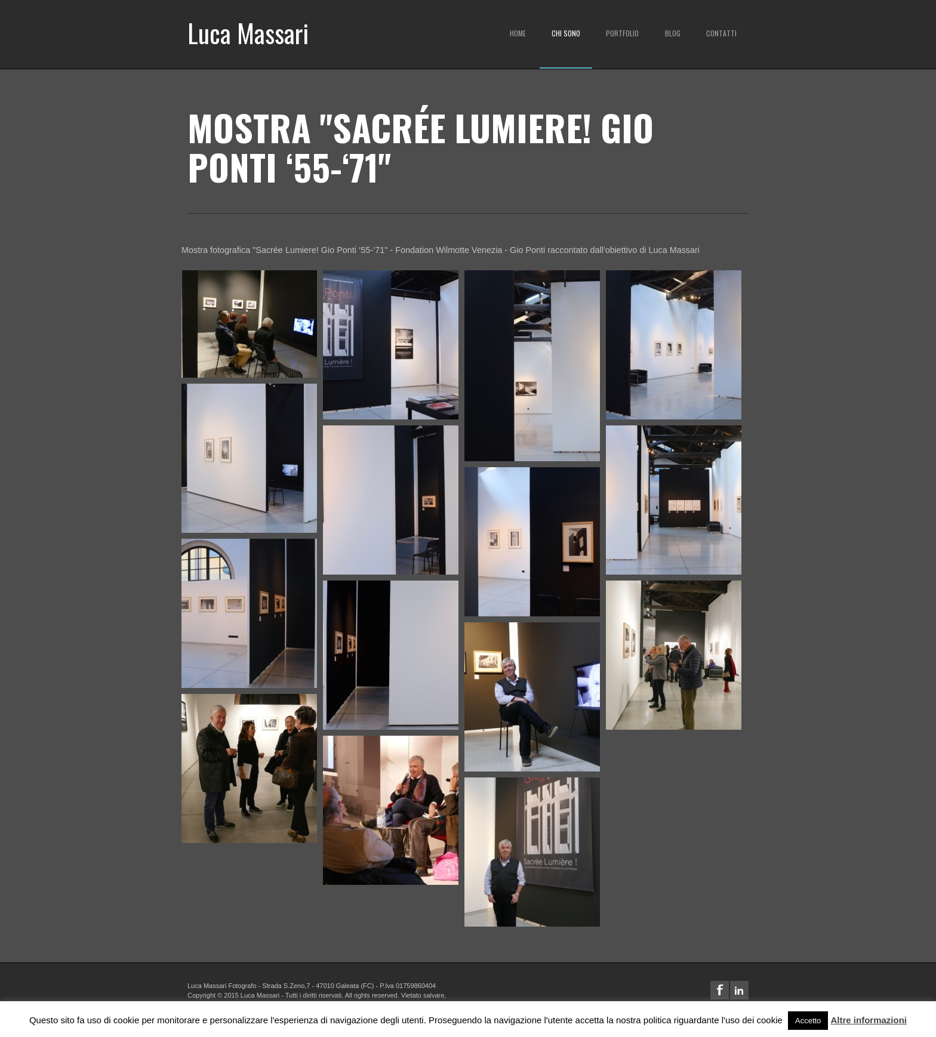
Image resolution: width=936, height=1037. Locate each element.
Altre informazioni (869, 1020)
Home (518, 33)
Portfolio (622, 33)
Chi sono (566, 33)
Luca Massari (248, 32)
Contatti (721, 33)
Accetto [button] (808, 1020)
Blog (673, 33)
